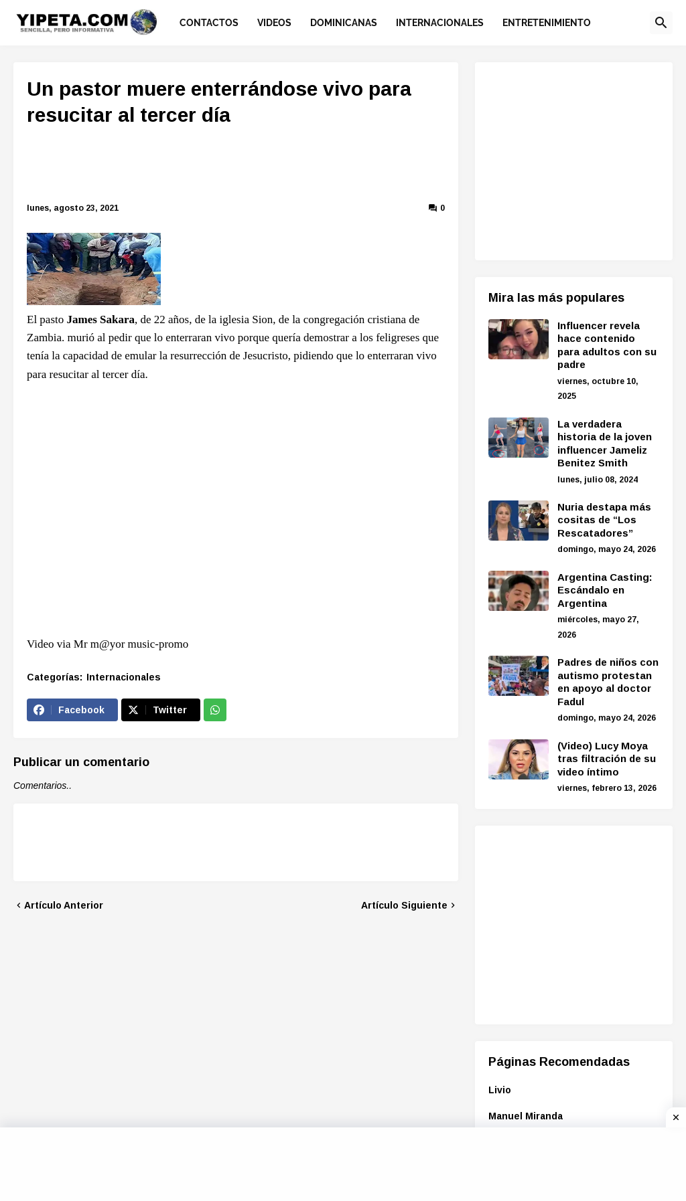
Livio (499, 1090)
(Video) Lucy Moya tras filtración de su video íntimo (606, 758)
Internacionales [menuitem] (440, 22)
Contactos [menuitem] (209, 22)
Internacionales (123, 677)
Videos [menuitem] (274, 22)
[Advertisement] (268, 166)
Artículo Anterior (63, 905)
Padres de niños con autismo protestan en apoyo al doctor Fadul (608, 681)
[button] (661, 22)
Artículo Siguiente (404, 905)
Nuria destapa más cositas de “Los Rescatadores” (604, 520)
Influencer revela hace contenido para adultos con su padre (607, 345)
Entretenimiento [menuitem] (546, 22)
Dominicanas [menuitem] (343, 22)
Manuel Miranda (525, 1116)
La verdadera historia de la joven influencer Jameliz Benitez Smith (604, 443)
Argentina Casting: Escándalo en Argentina (605, 590)
